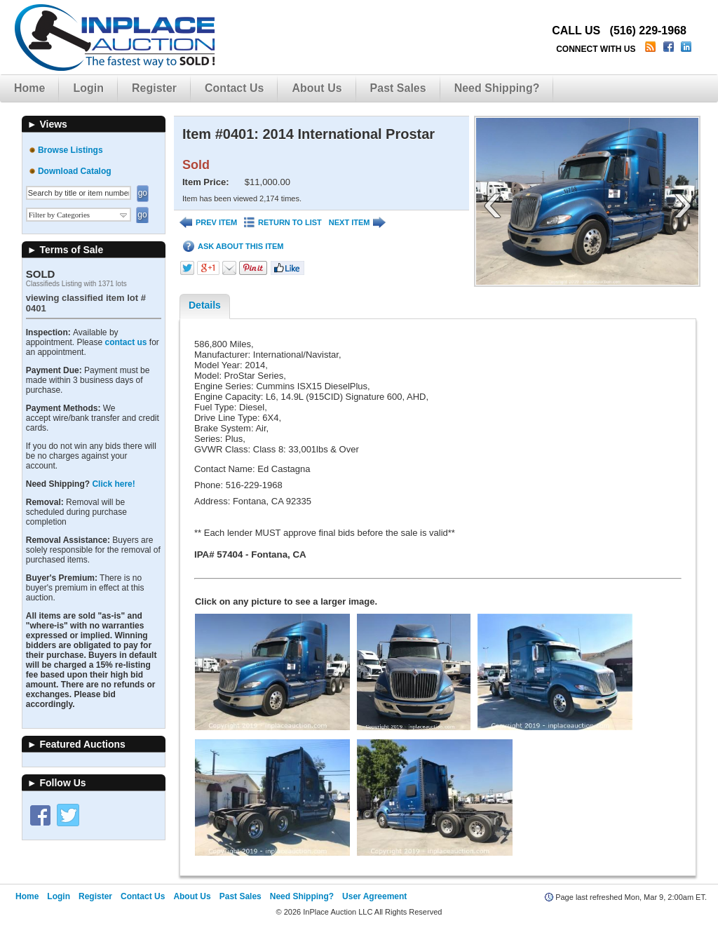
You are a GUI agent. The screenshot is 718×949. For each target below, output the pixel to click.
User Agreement (374, 915)
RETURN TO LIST (283, 222)
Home (29, 88)
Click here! (113, 484)
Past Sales (398, 88)
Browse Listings (70, 150)
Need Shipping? (497, 88)
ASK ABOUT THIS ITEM (233, 246)
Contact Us (234, 88)
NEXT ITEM (357, 222)
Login (88, 88)
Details (205, 305)
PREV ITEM (208, 222)
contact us (125, 342)
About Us (316, 88)
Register (154, 88)
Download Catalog (74, 171)
